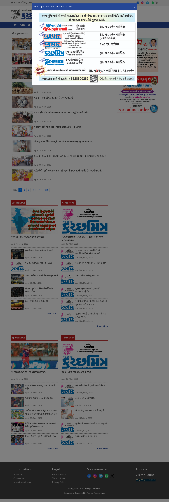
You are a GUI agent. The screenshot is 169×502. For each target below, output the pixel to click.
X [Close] (134, 7)
